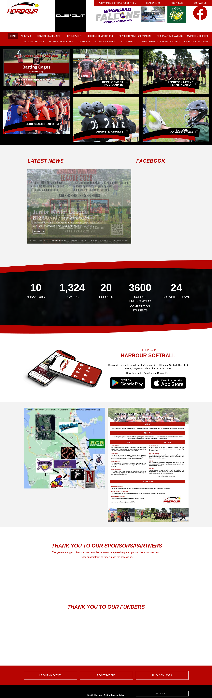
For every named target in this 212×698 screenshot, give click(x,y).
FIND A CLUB (177, 3)
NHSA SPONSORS (162, 675)
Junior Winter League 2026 (37, 240)
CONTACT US (200, 3)
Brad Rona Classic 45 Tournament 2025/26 (106, 240)
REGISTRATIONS (106, 675)
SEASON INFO (153, 3)
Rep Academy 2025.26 (58, 240)
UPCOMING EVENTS (50, 675)
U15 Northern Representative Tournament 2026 (86, 240)
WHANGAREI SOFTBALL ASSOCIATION (117, 3)
